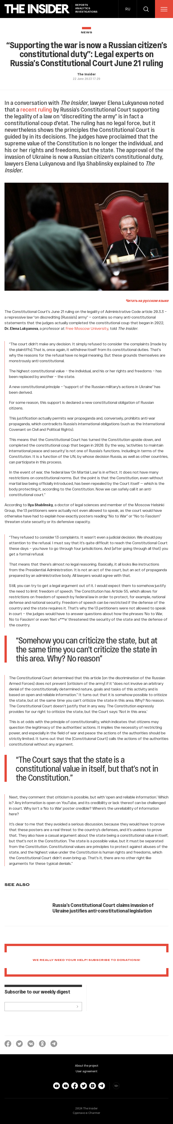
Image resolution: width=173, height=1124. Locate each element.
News (86, 32)
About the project (86, 1065)
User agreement (86, 1071)
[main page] (37, 9)
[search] (146, 9)
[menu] (164, 9)
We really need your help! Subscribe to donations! (86, 960)
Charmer (94, 1113)
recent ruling (36, 109)
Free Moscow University (87, 328)
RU (127, 9)
